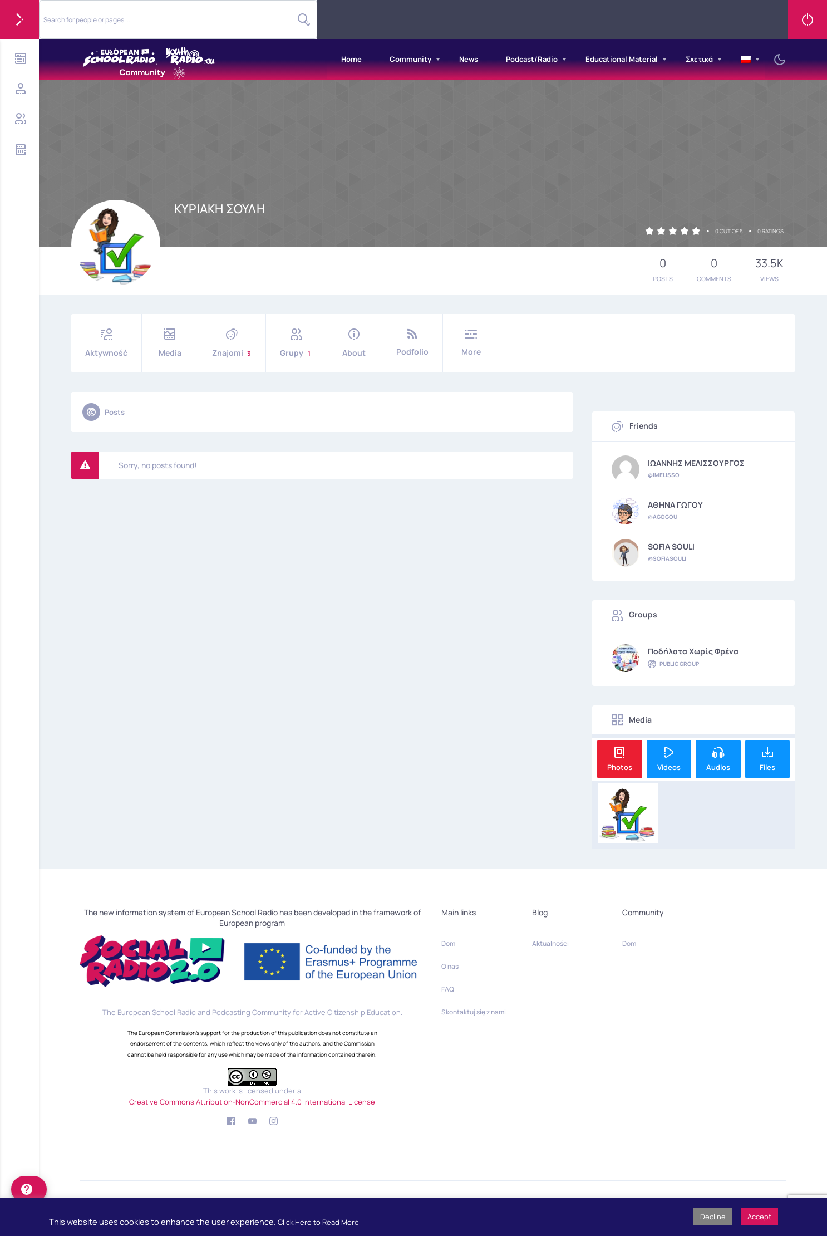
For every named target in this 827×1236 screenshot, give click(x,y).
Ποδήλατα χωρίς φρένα (693, 651)
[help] (29, 1189)
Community (410, 59)
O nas (450, 966)
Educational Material (621, 59)
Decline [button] (713, 1217)
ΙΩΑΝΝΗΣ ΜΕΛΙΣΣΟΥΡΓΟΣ (696, 463)
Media (170, 343)
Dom (448, 943)
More (471, 342)
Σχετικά (699, 59)
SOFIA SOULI (671, 546)
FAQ (447, 989)
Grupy (296, 343)
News (468, 59)
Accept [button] (759, 1217)
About (354, 343)
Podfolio (412, 342)
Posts (103, 412)
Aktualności (550, 943)
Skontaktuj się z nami (473, 1012)
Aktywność (106, 343)
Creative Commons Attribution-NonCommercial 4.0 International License (252, 1102)
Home (351, 59)
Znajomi (232, 343)
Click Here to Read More (318, 1222)
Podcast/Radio (532, 59)
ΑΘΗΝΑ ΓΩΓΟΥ (675, 505)
